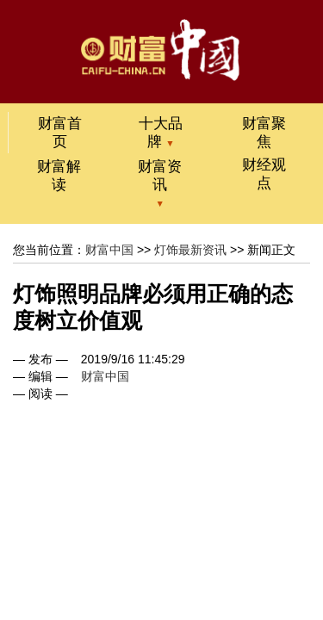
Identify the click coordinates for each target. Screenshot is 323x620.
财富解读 (59, 175)
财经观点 (264, 174)
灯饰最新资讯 (190, 250)
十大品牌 (161, 132)
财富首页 (60, 132)
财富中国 (109, 250)
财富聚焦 (264, 132)
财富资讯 (160, 175)
